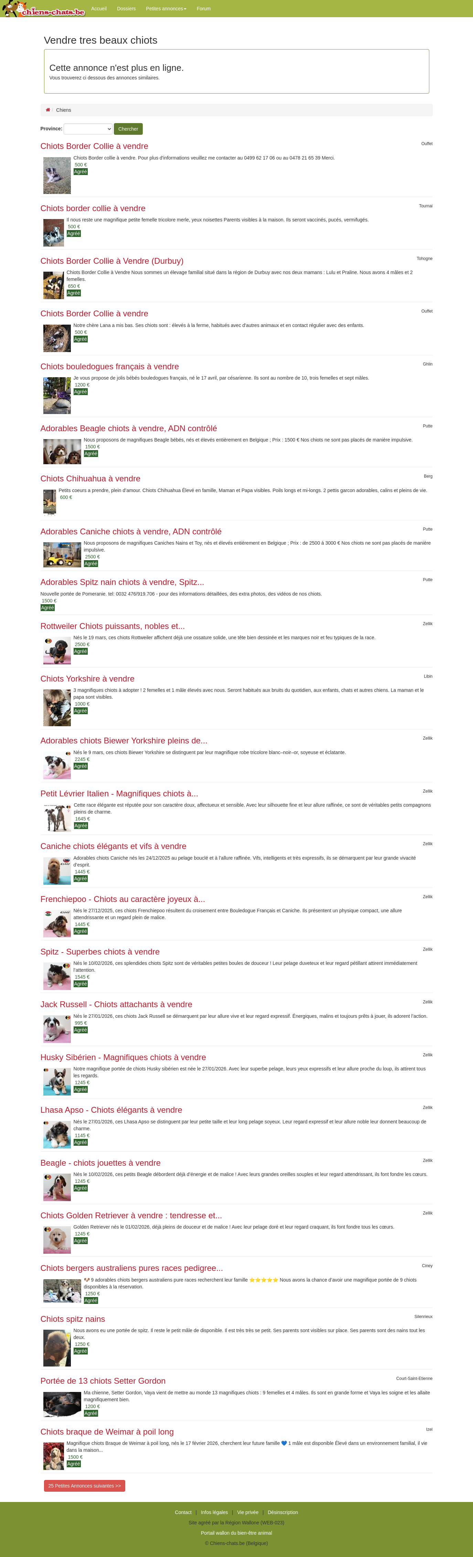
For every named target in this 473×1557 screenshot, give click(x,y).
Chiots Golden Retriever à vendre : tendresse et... (131, 1215)
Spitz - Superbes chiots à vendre (100, 951)
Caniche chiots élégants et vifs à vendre (113, 846)
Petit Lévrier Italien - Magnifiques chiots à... (119, 793)
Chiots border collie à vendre (93, 208)
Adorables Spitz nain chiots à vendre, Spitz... (122, 582)
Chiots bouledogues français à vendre (110, 366)
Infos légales (214, 1512)
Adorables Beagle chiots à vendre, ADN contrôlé (129, 428)
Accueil (99, 8)
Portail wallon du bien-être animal (236, 1533)
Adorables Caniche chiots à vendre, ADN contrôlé (131, 531)
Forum (204, 8)
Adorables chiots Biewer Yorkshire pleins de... (124, 740)
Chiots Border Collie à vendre (95, 146)
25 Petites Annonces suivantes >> (85, 1486)
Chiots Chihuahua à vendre (91, 478)
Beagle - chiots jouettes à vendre (101, 1162)
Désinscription (283, 1512)
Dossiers (126, 8)
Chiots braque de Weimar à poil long (107, 1431)
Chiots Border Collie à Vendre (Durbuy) (112, 260)
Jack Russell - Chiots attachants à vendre (117, 1004)
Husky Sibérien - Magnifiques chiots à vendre (123, 1057)
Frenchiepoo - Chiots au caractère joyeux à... (123, 899)
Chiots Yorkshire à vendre (88, 678)
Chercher (128, 129)
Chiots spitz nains (73, 1319)
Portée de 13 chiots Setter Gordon (103, 1380)
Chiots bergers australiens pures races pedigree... (132, 1268)
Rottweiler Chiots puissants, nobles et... (113, 626)
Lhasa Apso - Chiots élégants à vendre (111, 1109)
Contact (183, 1512)
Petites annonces (166, 8)
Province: (52, 128)
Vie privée (247, 1512)
